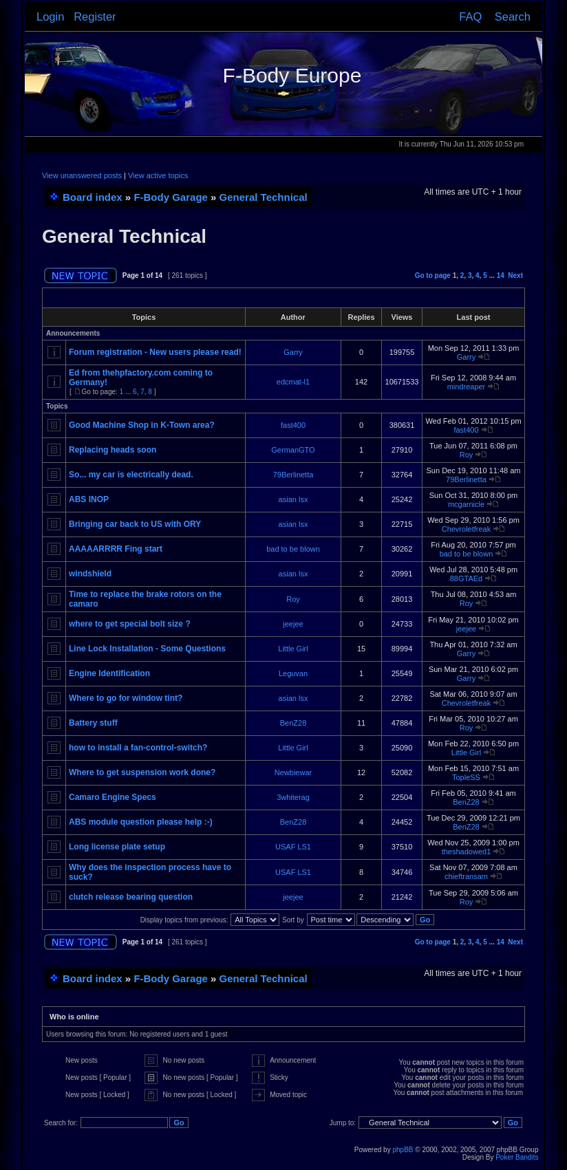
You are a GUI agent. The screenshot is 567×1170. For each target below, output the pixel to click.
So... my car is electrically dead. (131, 474)
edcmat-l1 (293, 382)
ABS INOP (89, 499)
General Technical (264, 197)
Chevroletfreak (466, 529)
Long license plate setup (117, 847)
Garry (293, 352)
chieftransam (466, 876)
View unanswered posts (82, 175)
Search (513, 16)
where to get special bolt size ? (130, 624)
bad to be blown (293, 549)
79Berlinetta (293, 474)
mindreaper (466, 386)
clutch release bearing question (131, 897)
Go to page (433, 275)
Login (50, 16)
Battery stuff (93, 723)
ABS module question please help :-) (141, 822)
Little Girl (293, 648)
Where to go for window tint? (125, 698)
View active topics (158, 175)
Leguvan (293, 673)
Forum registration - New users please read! (155, 352)
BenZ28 (293, 723)
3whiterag (293, 797)
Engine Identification (109, 673)
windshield (90, 573)
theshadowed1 (466, 851)
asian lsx (293, 499)
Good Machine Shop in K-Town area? (142, 425)
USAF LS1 (293, 847)
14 (500, 275)
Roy (466, 455)
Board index (92, 197)
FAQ (470, 16)
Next (515, 275)
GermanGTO (292, 450)
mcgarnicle (466, 504)
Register (95, 16)
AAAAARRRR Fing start (115, 549)
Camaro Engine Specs (112, 797)
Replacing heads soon (112, 450)
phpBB (402, 1149)
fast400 (293, 425)
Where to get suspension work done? (142, 772)
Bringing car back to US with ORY (135, 524)
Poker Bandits (516, 1157)
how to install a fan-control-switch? (138, 747)
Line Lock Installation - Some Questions (147, 648)
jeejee (293, 624)
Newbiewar (293, 772)
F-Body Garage (170, 197)
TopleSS (466, 777)
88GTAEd (466, 578)
